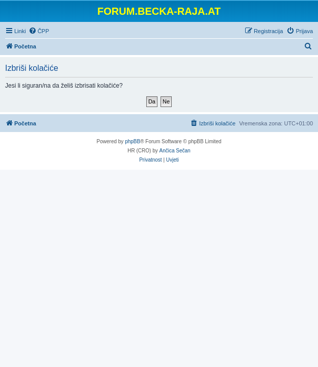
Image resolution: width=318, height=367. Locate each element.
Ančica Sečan (175, 150)
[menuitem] (39, 31)
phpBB (132, 141)
